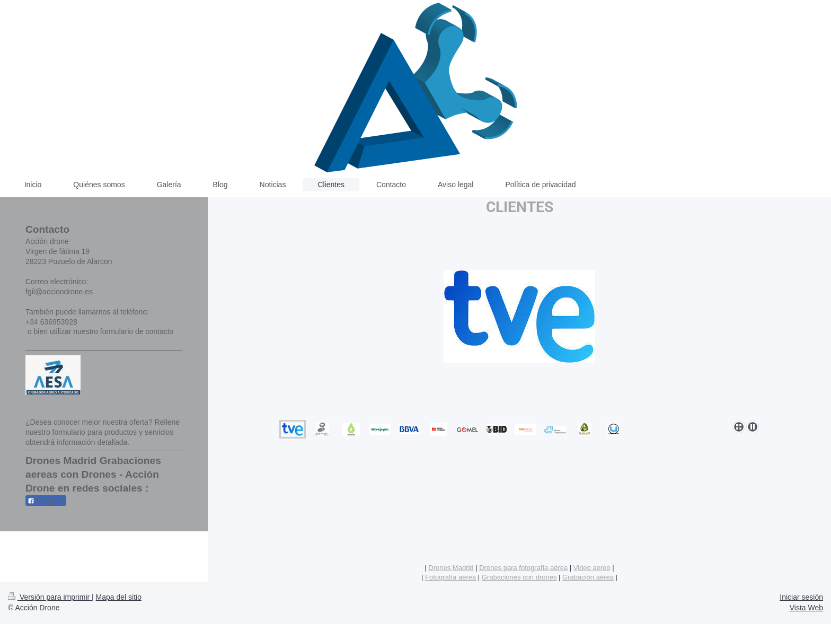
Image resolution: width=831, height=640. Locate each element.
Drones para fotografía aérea (523, 568)
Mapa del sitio (119, 597)
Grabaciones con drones (519, 577)
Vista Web (806, 607)
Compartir (46, 501)
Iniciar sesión (801, 597)
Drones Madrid (450, 568)
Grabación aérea (588, 577)
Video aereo (592, 568)
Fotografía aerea (450, 577)
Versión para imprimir (50, 597)
